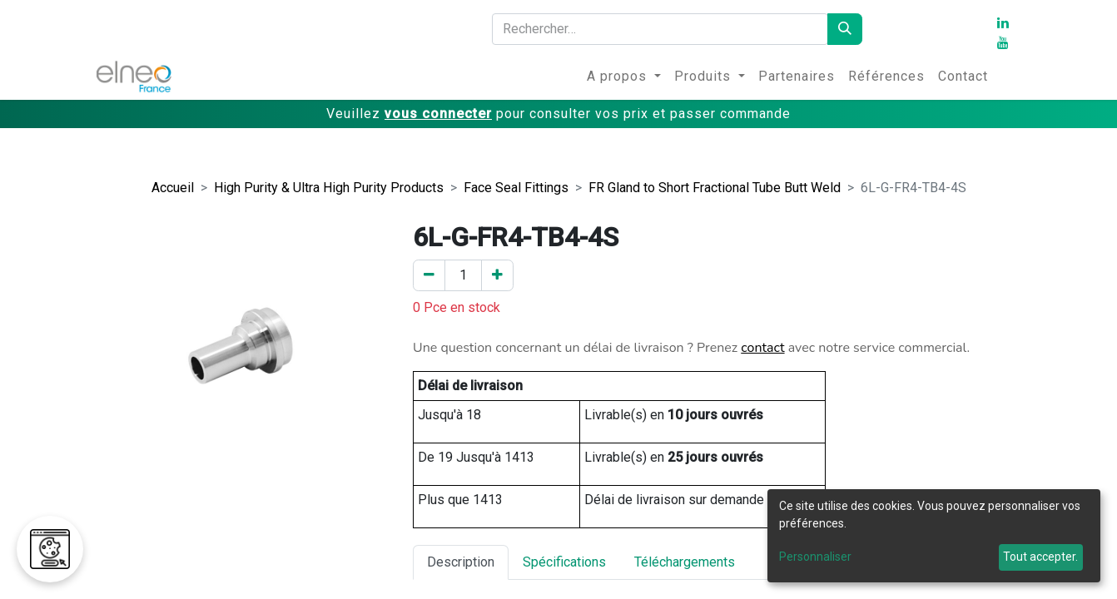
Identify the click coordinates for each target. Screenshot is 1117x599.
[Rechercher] (844, 29)
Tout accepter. (1040, 556)
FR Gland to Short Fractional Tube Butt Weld (714, 188)
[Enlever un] (429, 275)
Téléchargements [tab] (684, 562)
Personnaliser (815, 556)
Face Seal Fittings (516, 188)
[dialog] (933, 535)
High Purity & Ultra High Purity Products (329, 188)
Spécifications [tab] (564, 562)
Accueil (172, 188)
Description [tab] (460, 562)
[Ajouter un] (497, 275)
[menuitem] (624, 76)
